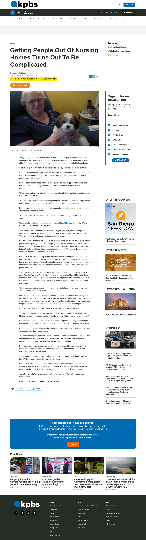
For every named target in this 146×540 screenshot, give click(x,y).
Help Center (81, 528)
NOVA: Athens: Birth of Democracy (120, 315)
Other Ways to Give (112, 517)
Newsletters (53, 509)
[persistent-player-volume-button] (18, 14)
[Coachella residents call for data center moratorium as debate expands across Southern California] (121, 465)
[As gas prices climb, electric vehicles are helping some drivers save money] (25, 465)
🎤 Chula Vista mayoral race (119, 51)
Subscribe (120, 160)
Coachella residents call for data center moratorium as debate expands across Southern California (119, 391)
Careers (52, 513)
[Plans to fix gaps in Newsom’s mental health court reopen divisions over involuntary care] (89, 465)
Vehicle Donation (111, 524)
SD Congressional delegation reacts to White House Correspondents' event (118, 367)
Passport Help (82, 524)
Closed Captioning (83, 509)
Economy (13, 477)
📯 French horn (114, 55)
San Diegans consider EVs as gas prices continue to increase (120, 240)
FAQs (79, 517)
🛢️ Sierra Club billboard (117, 47)
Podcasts (85, 21)
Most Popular (113, 328)
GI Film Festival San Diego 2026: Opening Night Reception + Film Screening (119, 278)
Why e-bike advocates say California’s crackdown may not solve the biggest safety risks (119, 378)
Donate (73, 444)
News (21, 21)
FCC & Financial (54, 517)
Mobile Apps (53, 520)
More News (16, 454)
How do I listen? (83, 520)
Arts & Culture (56, 21)
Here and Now (28, 16)
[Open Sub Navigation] (25, 21)
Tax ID (108, 520)
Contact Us (81, 513)
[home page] (23, 5)
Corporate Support (111, 506)
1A (116, 15)
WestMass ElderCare (63, 223)
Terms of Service (54, 535)
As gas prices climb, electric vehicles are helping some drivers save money (25, 482)
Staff (50, 531)
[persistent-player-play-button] (12, 14)
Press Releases (54, 524)
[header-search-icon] (120, 5)
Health (12, 44)
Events (113, 21)
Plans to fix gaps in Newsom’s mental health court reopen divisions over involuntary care (88, 483)
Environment (46, 477)
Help (123, 21)
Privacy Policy (53, 528)
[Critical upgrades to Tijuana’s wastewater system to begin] (57, 465)
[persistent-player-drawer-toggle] (129, 15)
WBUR (67, 374)
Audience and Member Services (88, 506)
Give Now (130, 5)
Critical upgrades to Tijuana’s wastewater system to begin (118, 402)
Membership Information (113, 513)
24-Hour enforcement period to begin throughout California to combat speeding (118, 356)
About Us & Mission (55, 506)
